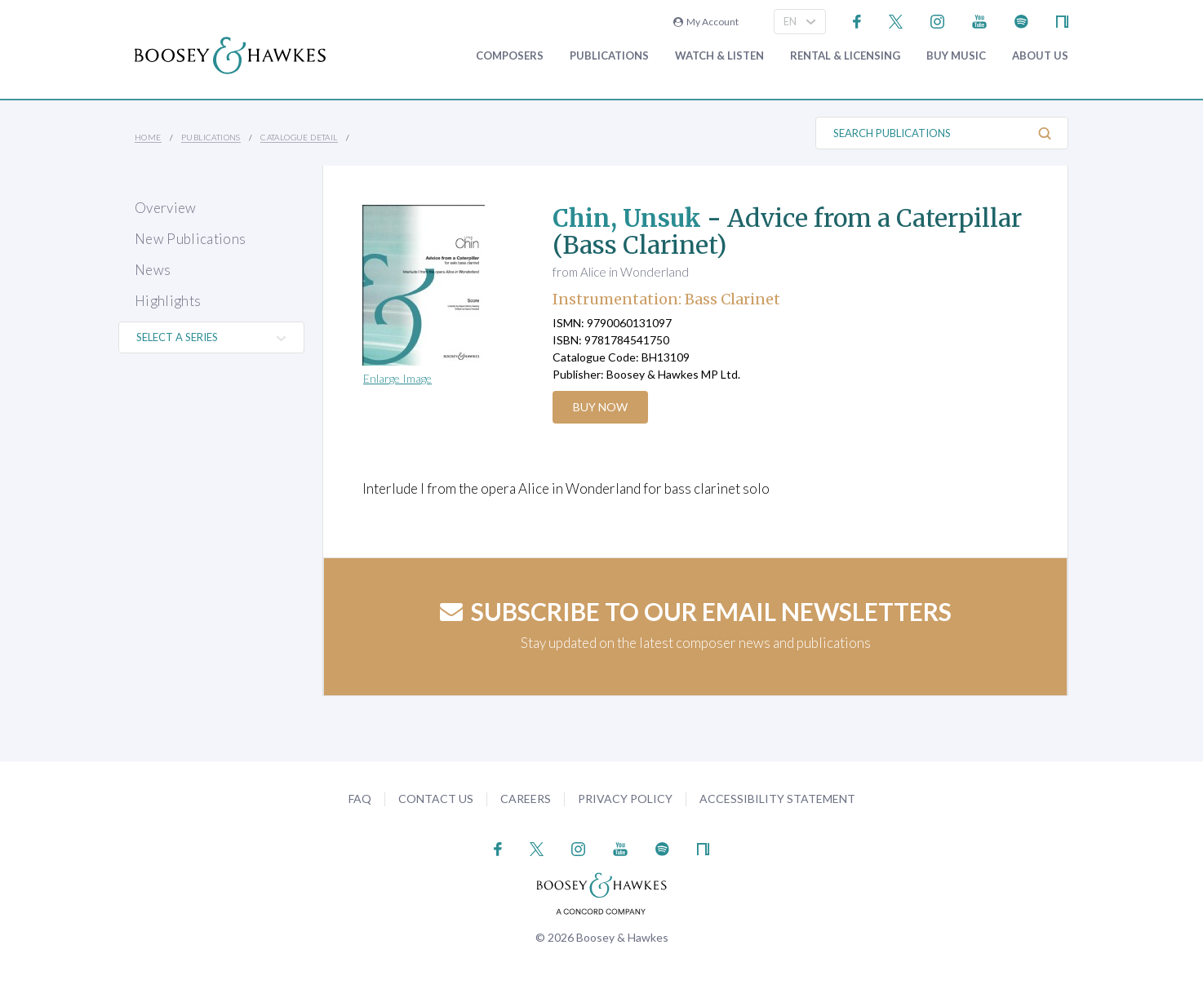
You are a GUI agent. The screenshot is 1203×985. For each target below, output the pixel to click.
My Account (706, 22)
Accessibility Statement (777, 798)
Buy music (956, 56)
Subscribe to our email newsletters (696, 611)
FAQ (359, 798)
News (153, 269)
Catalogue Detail (298, 137)
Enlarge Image (397, 378)
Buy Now (601, 407)
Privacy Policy (625, 798)
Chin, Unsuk (628, 217)
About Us (1040, 56)
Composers (510, 56)
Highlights (168, 300)
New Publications (190, 238)
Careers (525, 798)
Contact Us (435, 798)
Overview (166, 207)
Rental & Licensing (845, 56)
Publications (609, 56)
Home (148, 137)
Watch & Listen (719, 56)
